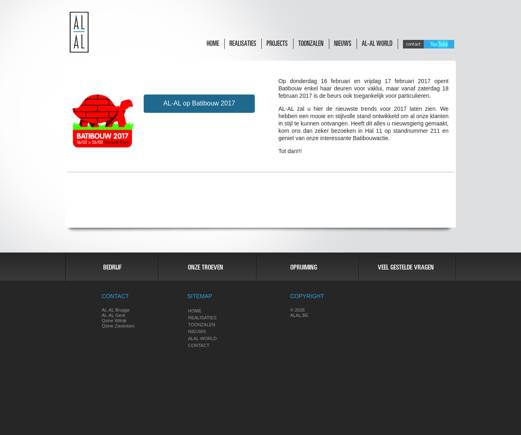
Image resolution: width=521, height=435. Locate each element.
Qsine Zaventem (118, 325)
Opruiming (307, 267)
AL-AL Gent (113, 315)
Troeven (207, 267)
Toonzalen (201, 324)
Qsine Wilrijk (114, 320)
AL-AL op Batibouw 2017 (199, 103)
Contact (413, 44)
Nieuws (197, 331)
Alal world (202, 338)
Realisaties (202, 317)
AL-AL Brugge (116, 310)
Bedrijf (111, 267)
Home (194, 310)
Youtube (439, 44)
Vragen (407, 267)
